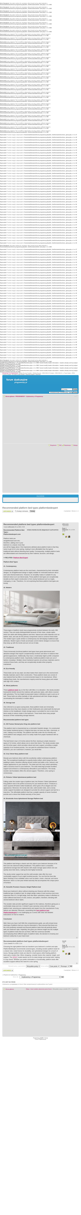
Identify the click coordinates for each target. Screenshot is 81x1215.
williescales (11, 527)
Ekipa (27, 989)
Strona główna (10, 396)
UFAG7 (14, 957)
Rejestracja (67, 445)
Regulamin (53, 445)
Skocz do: (16, 977)
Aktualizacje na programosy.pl (10, 373)
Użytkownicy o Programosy (34, 396)
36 (64, 945)
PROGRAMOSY (20, 396)
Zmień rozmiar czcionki (75, 396)
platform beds (13, 690)
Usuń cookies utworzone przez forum (41, 989)
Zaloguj (75, 445)
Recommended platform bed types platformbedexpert (30, 508)
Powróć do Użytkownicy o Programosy (15, 975)
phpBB (41, 1038)
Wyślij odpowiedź (8, 511)
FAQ (60, 445)
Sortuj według (50, 966)
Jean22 (10, 943)
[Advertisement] (37, 538)
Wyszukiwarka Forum (70, 391)
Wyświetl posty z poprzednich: (24, 966)
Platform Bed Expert (20, 558)
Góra (76, 937)
